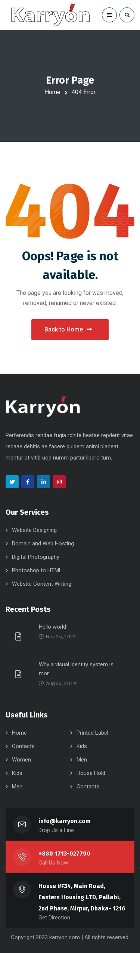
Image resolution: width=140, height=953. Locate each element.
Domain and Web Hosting (43, 543)
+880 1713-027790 (64, 853)
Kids (82, 746)
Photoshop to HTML (37, 570)
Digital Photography (35, 557)
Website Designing (34, 530)
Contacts (23, 746)
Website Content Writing (41, 583)
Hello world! (53, 626)
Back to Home (68, 329)
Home (52, 92)
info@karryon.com (64, 821)
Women (21, 759)
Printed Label (92, 732)
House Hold (91, 773)
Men (82, 759)
